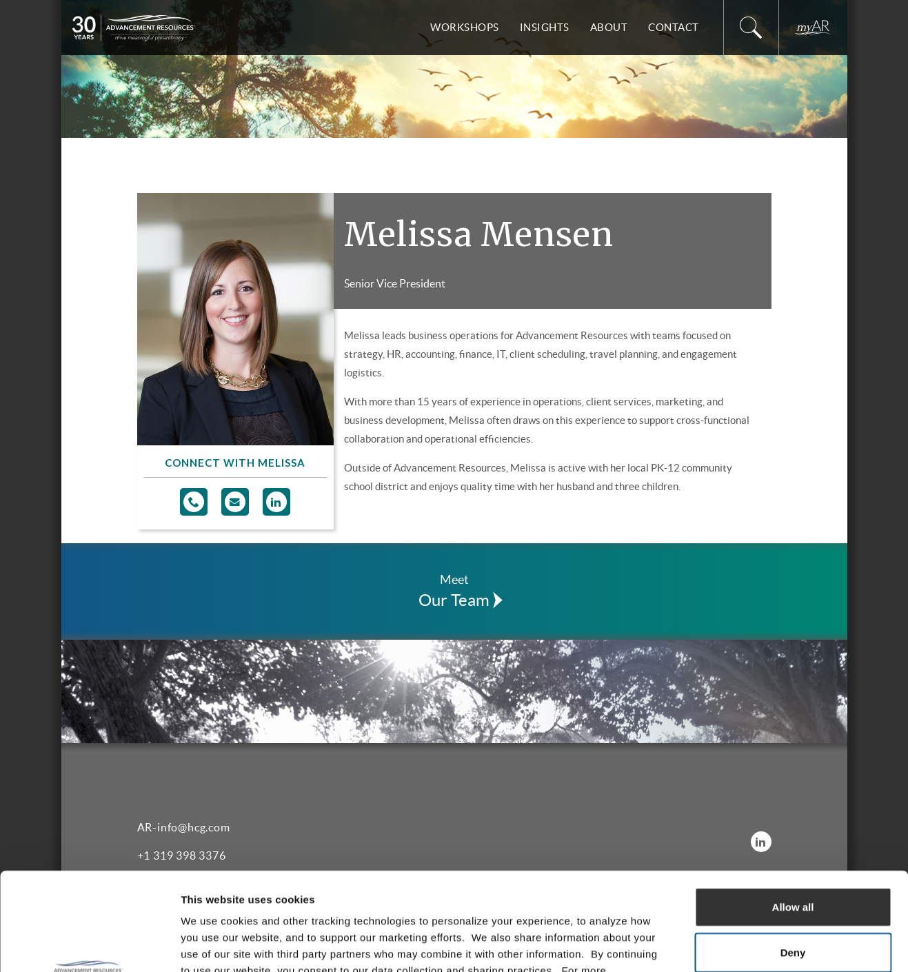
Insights (544, 27)
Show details (724, 945)
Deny (793, 854)
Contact (673, 27)
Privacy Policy (355, 889)
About (609, 27)
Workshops (464, 27)
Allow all (793, 809)
